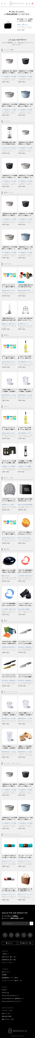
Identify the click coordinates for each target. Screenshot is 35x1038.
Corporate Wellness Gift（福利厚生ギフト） (13, 998)
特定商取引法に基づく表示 (9, 960)
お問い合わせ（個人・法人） (9, 957)
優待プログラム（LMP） (8, 1019)
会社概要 (4, 975)
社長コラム (6, 1013)
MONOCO (4, 990)
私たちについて (6, 972)
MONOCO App (5, 993)
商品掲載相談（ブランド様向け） (10, 977)
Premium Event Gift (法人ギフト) (10, 995)
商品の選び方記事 (6, 1016)
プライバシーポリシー (8, 962)
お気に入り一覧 (25, 943)
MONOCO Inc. (14, 1036)
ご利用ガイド (5, 954)
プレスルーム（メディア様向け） (11, 980)
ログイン (9, 943)
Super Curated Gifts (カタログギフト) (11, 1001)
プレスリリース (7, 1010)
